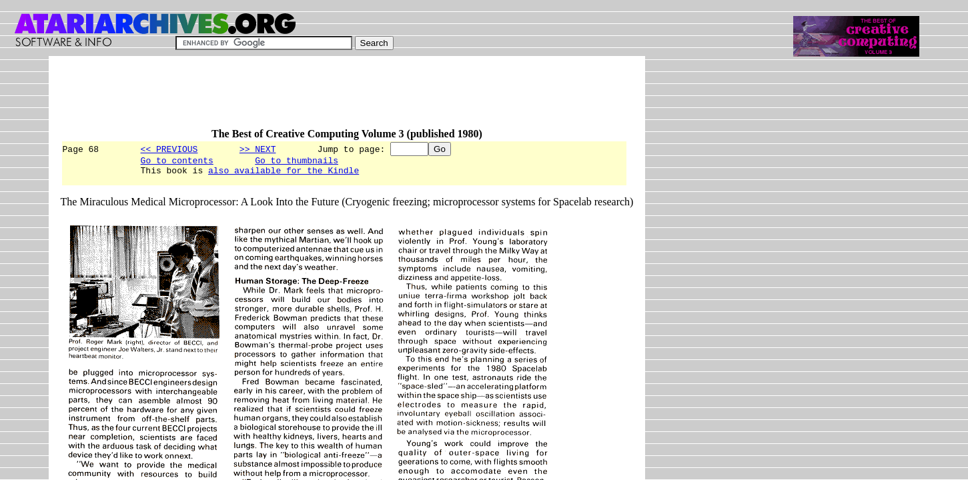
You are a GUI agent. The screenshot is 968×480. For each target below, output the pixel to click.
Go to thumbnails (296, 162)
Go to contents (177, 162)
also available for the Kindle (283, 174)
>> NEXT (257, 149)
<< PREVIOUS (169, 149)
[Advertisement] (303, 98)
